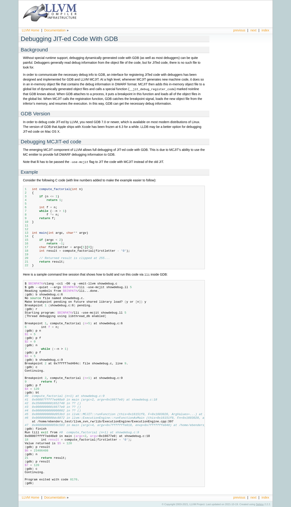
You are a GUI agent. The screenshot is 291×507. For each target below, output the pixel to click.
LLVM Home (30, 30)
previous (239, 30)
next (253, 30)
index (265, 30)
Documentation (54, 30)
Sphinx (260, 503)
